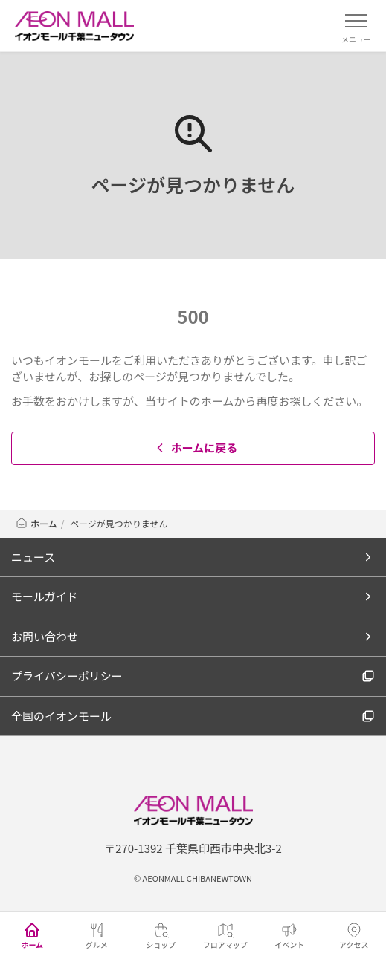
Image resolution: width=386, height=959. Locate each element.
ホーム (36, 523)
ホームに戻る (195, 447)
